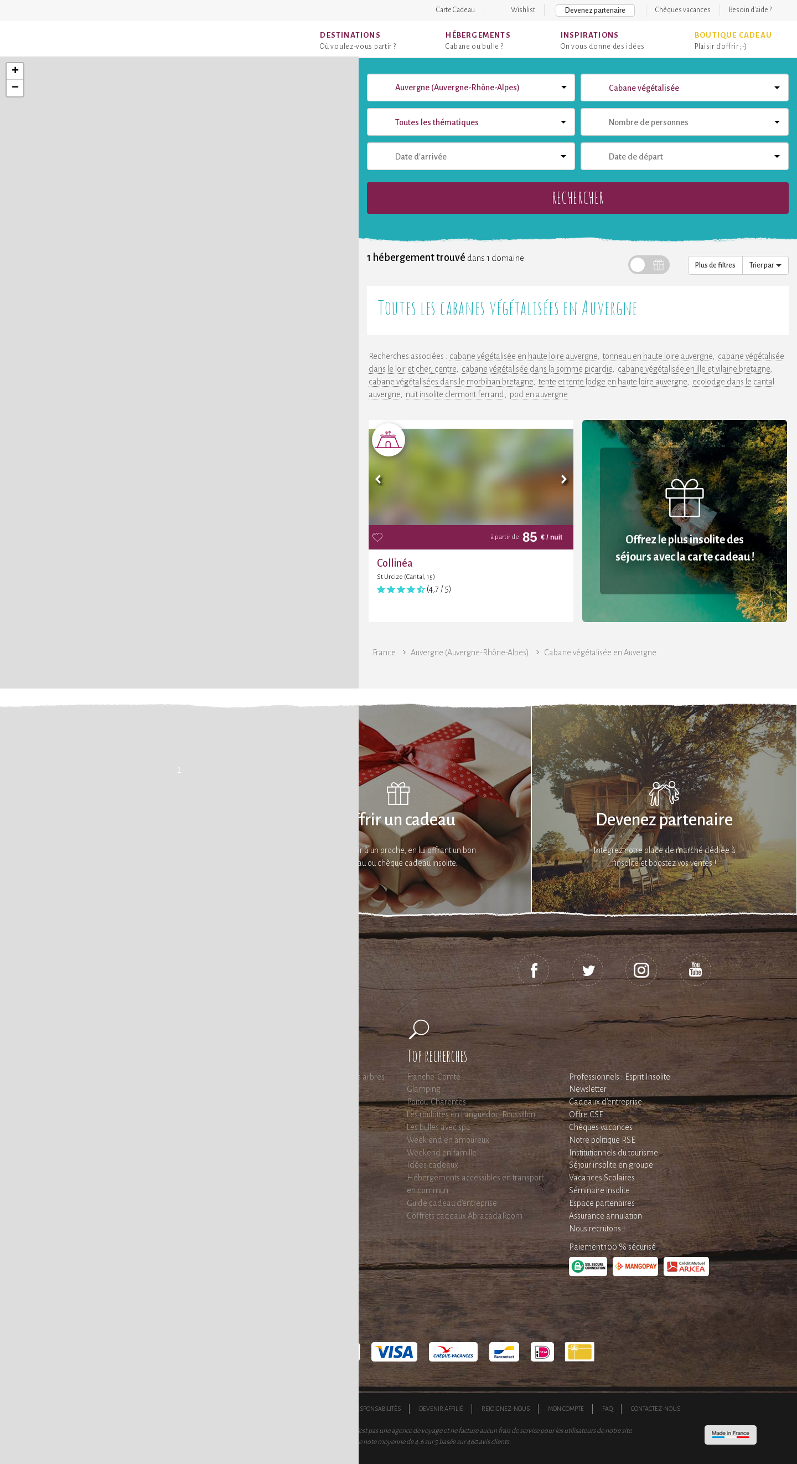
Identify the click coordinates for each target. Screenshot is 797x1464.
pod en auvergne (539, 394)
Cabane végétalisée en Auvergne (600, 652)
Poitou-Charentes (436, 1101)
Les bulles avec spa (438, 1127)
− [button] (15, 88)
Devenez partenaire (595, 10)
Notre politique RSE (602, 1140)
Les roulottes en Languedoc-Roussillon (471, 1114)
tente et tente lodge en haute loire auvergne (613, 381)
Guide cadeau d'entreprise (452, 1203)
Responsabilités (377, 1408)
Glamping (424, 1089)
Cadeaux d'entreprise (605, 1101)
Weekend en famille (442, 1152)
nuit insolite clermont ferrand (455, 394)
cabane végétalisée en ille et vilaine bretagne (694, 368)
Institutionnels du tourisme (613, 1152)
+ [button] (15, 71)
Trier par (765, 265)
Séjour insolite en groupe (611, 1164)
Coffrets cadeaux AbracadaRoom (464, 1215)
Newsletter (588, 1089)
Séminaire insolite (599, 1190)
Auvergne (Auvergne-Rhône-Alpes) (470, 652)
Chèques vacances (683, 10)
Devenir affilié (441, 1408)
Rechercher (578, 197)
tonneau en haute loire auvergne (657, 356)
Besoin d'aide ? (750, 10)
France (384, 652)
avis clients (494, 1442)
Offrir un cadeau (399, 820)
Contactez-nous (655, 1408)
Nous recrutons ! (597, 1228)
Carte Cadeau (455, 10)
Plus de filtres (715, 265)
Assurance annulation (605, 1215)
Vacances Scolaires (602, 1177)
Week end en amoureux (448, 1140)
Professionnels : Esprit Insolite (619, 1076)
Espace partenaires (602, 1203)
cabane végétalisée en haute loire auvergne (523, 356)
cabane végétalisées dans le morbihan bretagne (451, 381)
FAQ (607, 1408)
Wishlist (523, 10)
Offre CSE (586, 1114)
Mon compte (566, 1408)
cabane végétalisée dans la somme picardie (537, 368)
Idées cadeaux (432, 1164)
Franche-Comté (433, 1076)
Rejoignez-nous (506, 1408)
